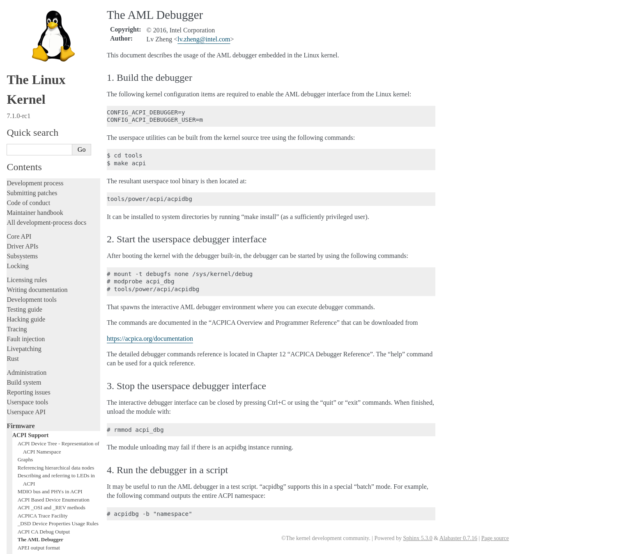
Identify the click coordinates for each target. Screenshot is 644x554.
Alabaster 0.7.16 (458, 538)
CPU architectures (31, 485)
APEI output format (39, 351)
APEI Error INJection (41, 359)
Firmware (20, 229)
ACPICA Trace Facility (43, 319)
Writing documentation (37, 93)
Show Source (24, 546)
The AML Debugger (40, 343)
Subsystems (22, 59)
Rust (12, 162)
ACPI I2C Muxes (36, 383)
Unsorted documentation (39, 499)
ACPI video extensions (42, 415)
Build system (24, 185)
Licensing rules (27, 83)
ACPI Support (30, 238)
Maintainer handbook (35, 16)
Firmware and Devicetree (40, 471)
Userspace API (26, 215)
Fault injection (26, 142)
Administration (26, 176)
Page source (495, 538)
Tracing (17, 132)
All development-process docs (46, 26)
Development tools (31, 103)
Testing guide (24, 112)
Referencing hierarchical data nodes (56, 271)
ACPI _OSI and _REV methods (51, 311)
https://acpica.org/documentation (150, 338)
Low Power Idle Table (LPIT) (49, 407)
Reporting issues (28, 195)
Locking (17, 69)
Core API (19, 39)
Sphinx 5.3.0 (417, 538)
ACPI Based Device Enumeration (54, 303)
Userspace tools (27, 205)
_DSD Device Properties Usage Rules (58, 327)
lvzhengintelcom (203, 39)
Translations (23, 513)
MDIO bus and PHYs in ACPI (50, 295)
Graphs (25, 263)
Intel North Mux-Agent (42, 455)
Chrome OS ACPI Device (45, 463)
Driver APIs (22, 49)
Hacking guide (26, 122)
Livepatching (24, 152)
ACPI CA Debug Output (44, 335)
